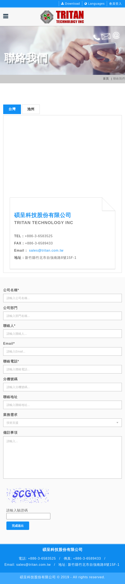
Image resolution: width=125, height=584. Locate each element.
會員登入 (115, 3)
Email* (9, 343)
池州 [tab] (30, 109)
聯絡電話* (11, 361)
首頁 (106, 78)
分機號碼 (10, 379)
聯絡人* (9, 326)
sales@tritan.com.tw (46, 250)
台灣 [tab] (12, 109)
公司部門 (10, 308)
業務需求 (10, 415)
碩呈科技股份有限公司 (38, 577)
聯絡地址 (10, 397)
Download (70, 3)
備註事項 (10, 432)
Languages (94, 3)
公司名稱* (11, 290)
